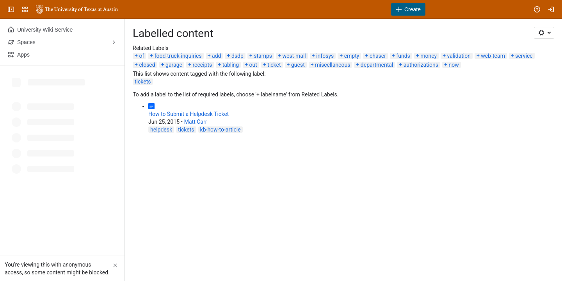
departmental (377, 65)
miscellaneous (332, 65)
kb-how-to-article (220, 129)
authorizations (421, 65)
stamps (263, 56)
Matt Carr (195, 122)
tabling (230, 65)
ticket (274, 65)
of (141, 56)
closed (147, 65)
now (453, 65)
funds (403, 56)
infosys (325, 56)
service (523, 56)
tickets (143, 81)
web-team (493, 56)
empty (351, 56)
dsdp (237, 56)
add (216, 56)
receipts (202, 65)
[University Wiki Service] (76, 9)
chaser (378, 56)
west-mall (294, 56)
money (428, 56)
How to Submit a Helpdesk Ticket (188, 114)
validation (459, 56)
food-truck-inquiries (178, 56)
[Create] (408, 9)
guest (298, 65)
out (253, 65)
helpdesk (161, 129)
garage (173, 65)
